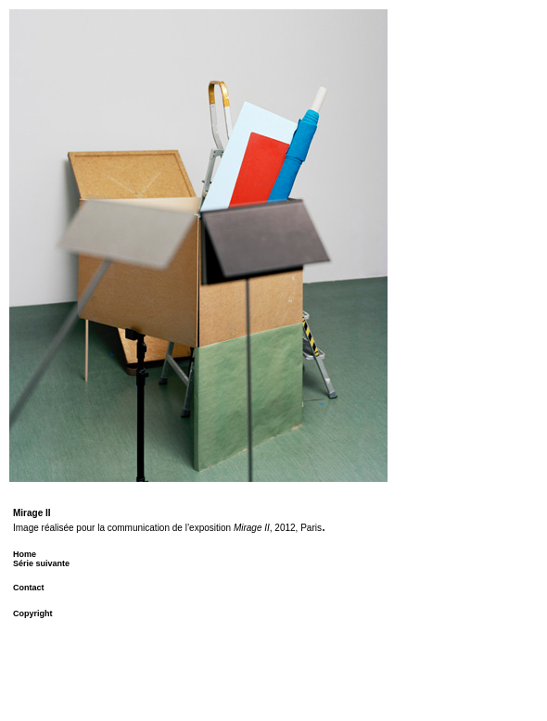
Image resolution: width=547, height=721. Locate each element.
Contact (29, 587)
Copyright (33, 613)
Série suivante (41, 563)
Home (24, 554)
